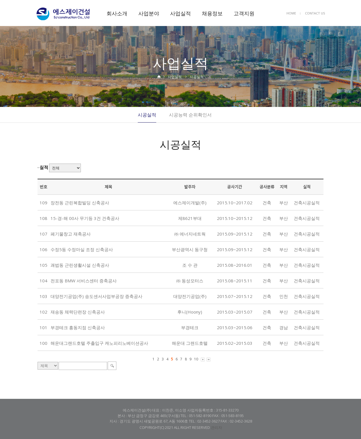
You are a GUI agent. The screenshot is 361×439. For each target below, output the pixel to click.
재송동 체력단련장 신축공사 (78, 312)
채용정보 (212, 13)
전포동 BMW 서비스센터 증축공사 (84, 281)
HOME (291, 13)
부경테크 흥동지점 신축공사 (78, 327)
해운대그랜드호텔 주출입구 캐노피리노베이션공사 (99, 343)
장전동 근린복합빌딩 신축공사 (80, 202)
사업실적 (180, 13)
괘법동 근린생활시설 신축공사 (80, 265)
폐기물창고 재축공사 (71, 234)
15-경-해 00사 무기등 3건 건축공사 (85, 218)
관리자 (216, 427)
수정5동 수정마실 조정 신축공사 (82, 249)
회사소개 (117, 13)
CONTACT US (315, 13)
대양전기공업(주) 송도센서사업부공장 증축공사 (96, 296)
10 (196, 359)
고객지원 (244, 13)
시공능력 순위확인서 (190, 115)
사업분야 (148, 13)
